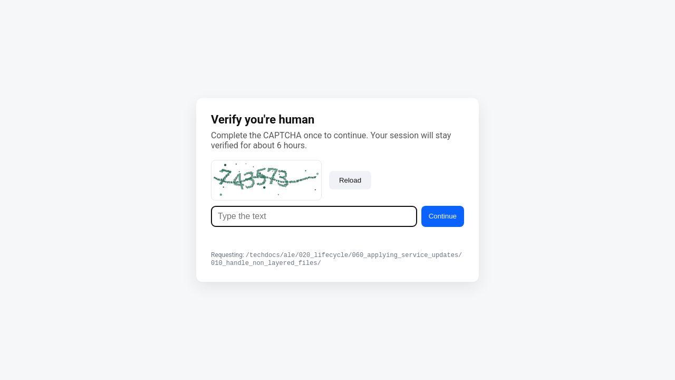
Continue (443, 215)
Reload (350, 179)
